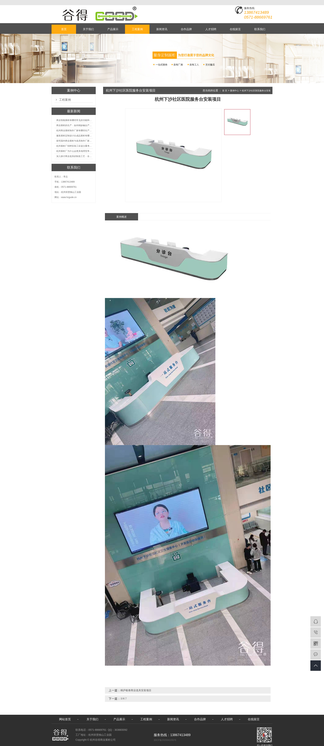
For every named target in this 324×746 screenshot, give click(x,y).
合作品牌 (186, 29)
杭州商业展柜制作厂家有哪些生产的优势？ (74, 130)
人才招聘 (210, 29)
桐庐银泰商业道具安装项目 (135, 690)
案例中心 (234, 90)
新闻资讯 (161, 29)
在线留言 (235, 29)
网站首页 (65, 719)
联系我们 (259, 29)
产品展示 (112, 29)
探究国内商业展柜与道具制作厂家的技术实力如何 (74, 141)
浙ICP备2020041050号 (165, 740)
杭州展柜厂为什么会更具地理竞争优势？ (74, 151)
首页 (64, 29)
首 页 (224, 90)
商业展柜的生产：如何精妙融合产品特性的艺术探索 (74, 125)
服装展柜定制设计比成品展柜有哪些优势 (74, 135)
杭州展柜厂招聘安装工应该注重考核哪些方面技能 (74, 146)
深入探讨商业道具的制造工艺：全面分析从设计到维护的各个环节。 (74, 156)
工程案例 (137, 29)
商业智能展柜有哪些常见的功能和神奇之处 (74, 120)
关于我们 (88, 29)
